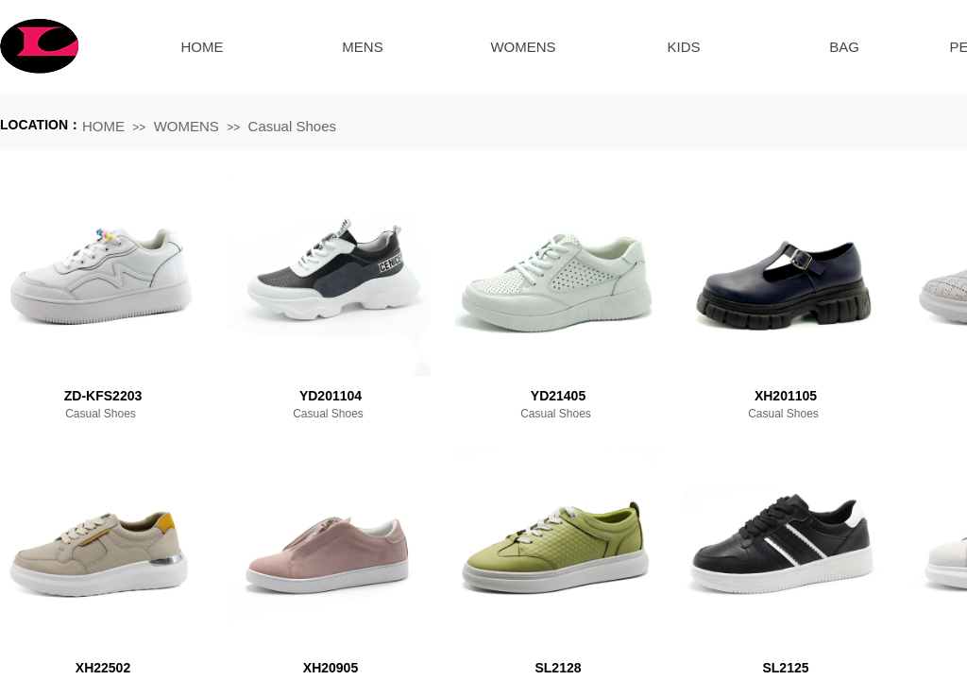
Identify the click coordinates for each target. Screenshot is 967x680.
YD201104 (330, 395)
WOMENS (522, 47)
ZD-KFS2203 (103, 395)
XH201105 (786, 395)
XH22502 (103, 667)
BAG (844, 47)
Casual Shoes (292, 126)
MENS (362, 47)
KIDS (683, 47)
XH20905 (330, 667)
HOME (202, 47)
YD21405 (558, 395)
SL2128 (557, 667)
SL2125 (785, 667)
